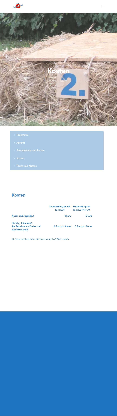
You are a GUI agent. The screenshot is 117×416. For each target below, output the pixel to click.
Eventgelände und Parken (27, 150)
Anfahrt (17, 142)
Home (52, 81)
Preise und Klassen (23, 165)
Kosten (17, 158)
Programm (19, 134)
